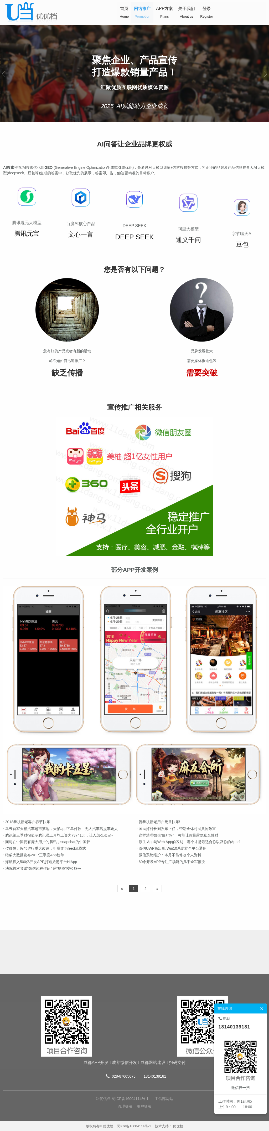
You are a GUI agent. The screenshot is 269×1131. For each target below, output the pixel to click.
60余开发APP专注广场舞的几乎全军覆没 (138, 862)
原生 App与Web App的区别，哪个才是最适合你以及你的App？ (156, 842)
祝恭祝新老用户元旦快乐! (125, 822)
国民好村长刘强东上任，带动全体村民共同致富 (143, 829)
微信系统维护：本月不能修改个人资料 (136, 855)
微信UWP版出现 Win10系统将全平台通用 (138, 848)
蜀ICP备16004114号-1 (134, 1126)
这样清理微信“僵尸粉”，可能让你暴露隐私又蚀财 (144, 835)
